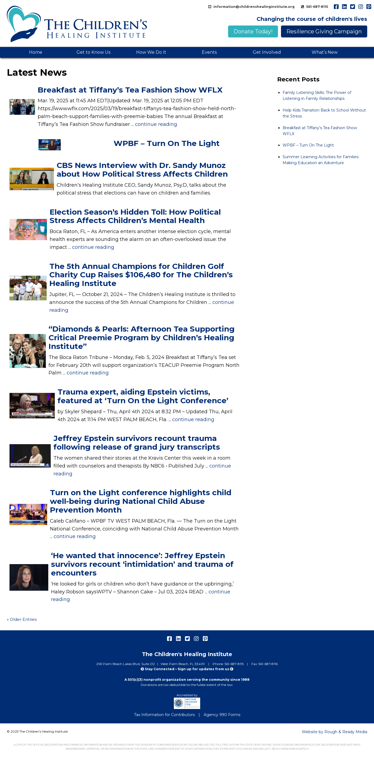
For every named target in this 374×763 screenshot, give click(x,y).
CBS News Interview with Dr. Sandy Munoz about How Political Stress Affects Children (142, 170)
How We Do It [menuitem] (151, 52)
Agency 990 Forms (222, 714)
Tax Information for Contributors (164, 714)
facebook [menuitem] (336, 6)
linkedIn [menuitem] (344, 6)
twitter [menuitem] (352, 6)
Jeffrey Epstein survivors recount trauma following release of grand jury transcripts (136, 443)
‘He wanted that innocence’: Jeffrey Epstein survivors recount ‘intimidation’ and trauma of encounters (142, 564)
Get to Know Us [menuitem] (93, 52)
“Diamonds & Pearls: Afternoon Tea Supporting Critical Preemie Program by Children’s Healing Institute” (142, 337)
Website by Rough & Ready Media (334, 731)
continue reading (156, 124)
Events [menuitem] (209, 52)
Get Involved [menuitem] (267, 52)
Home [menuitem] (35, 52)
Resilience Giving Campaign (324, 31)
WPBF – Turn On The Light (167, 143)
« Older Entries (22, 619)
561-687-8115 (316, 7)
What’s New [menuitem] (325, 52)
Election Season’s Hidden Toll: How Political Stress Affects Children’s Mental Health (135, 216)
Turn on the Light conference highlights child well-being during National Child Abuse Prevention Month (140, 501)
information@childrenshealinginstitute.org (254, 7)
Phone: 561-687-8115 (228, 664)
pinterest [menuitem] (368, 6)
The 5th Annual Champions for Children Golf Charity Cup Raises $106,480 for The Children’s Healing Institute (141, 275)
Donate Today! (253, 31)
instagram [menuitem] (360, 6)
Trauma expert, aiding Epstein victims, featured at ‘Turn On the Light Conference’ (142, 396)
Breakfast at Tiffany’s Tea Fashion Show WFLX (130, 89)
